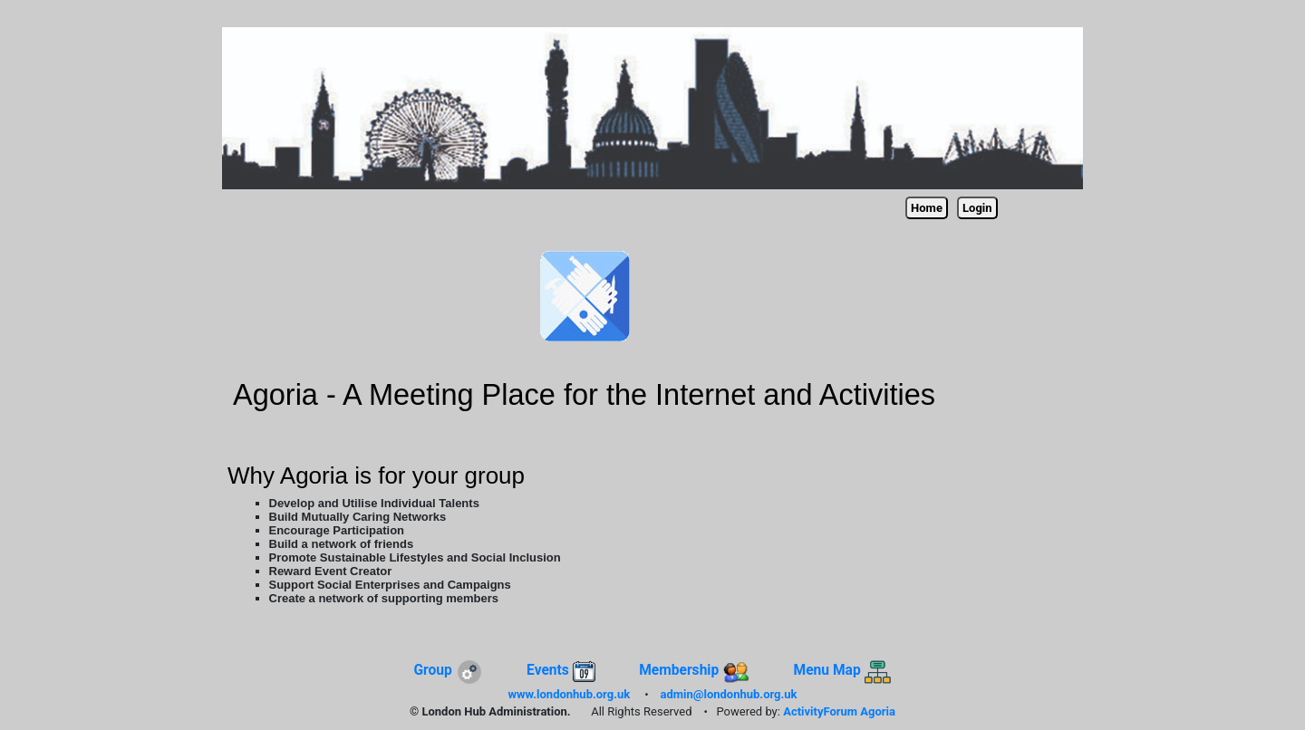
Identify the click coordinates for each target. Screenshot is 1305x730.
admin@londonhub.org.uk (729, 694)
